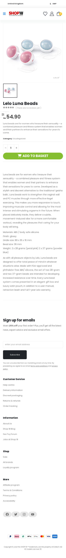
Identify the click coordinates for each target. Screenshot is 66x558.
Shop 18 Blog (9, 428)
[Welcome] (52, 14)
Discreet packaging (12, 395)
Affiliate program (11, 485)
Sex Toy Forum (10, 434)
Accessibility (9, 500)
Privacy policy (9, 495)
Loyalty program (11, 467)
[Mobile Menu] (5, 13)
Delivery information (13, 390)
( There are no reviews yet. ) (28, 108)
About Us (7, 423)
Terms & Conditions (12, 490)
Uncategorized (19, 138)
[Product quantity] (11, 147)
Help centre (8, 384)
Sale (5, 456)
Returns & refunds (11, 400)
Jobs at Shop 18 (10, 439)
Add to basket (35, 156)
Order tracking (10, 406)
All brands (8, 462)
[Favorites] (46, 14)
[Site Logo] (16, 13)
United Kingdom (13, 4)
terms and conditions (39, 366)
